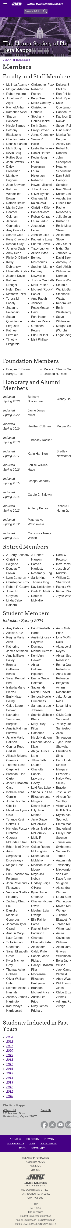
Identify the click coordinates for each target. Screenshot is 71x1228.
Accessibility (15, 1143)
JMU (6, 59)
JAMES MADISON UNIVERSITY (39, 1224)
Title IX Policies (35, 1212)
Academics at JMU (35, 1162)
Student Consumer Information (35, 1216)
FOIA (35, 1204)
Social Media (49, 1143)
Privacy (49, 1139)
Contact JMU (35, 1198)
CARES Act (35, 1208)
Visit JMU (35, 1170)
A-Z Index (15, 1139)
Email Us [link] (46, 1110)
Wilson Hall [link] (9, 1110)
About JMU (35, 1166)
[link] (44, 1127)
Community (38, 1148)
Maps (22, 1148)
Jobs (32, 1143)
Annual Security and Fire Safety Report (35, 1220)
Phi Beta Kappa (21, 59)
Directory (32, 1139)
